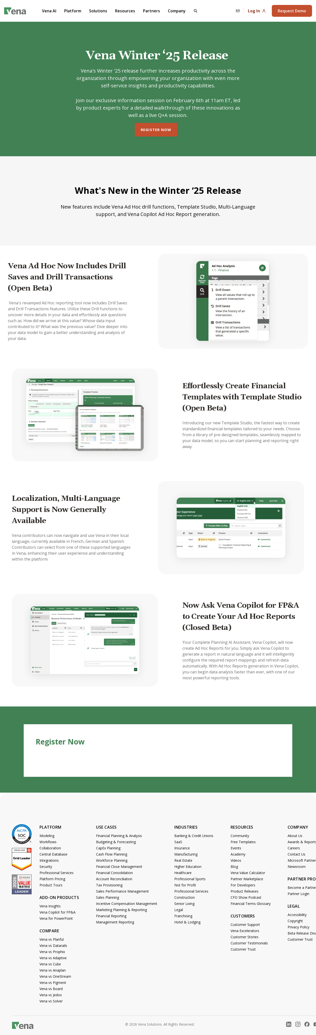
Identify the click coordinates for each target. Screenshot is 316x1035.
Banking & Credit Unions (193, 835)
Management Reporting (115, 922)
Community (240, 835)
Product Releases (244, 891)
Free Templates (243, 842)
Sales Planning (107, 897)
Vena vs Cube (50, 964)
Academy (238, 854)
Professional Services (57, 872)
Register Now (156, 129)
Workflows (48, 842)
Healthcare (183, 872)
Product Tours (51, 885)
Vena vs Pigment (53, 982)
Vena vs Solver (51, 1001)
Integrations (49, 860)
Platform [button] (72, 11)
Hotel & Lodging (187, 922)
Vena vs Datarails (53, 945)
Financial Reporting (111, 916)
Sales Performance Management (122, 891)
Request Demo (292, 11)
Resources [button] (125, 11)
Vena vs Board (51, 988)
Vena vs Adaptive (53, 958)
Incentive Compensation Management (126, 903)
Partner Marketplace (247, 879)
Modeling (47, 835)
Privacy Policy (298, 927)
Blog (234, 866)
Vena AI (49, 11)
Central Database (53, 854)
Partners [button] (151, 11)
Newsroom (297, 866)
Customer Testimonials (249, 943)
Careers (294, 848)
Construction (184, 897)
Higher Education (187, 866)
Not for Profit (185, 885)
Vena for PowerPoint (56, 918)
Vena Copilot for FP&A (58, 912)
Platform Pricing (52, 879)
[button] (196, 11)
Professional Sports (190, 879)
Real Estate (183, 860)
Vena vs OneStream (55, 976)
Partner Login (298, 893)
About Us (295, 835)
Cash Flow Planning (111, 854)
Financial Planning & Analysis (119, 835)
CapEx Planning (108, 848)
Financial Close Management (119, 866)
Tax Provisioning (109, 885)
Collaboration (50, 848)
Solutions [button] (98, 11)
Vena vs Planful (52, 939)
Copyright (295, 920)
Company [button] (177, 11)
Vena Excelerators (245, 930)
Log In (257, 11)
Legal (178, 909)
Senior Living (184, 903)
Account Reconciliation (114, 879)
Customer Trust (243, 949)
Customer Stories (244, 937)
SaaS (178, 842)
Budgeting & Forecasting (116, 842)
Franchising (183, 916)
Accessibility (297, 914)
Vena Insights (50, 906)
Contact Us (296, 854)
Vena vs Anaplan (53, 970)
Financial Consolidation (114, 872)
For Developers (243, 885)
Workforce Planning (111, 860)
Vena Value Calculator (248, 872)
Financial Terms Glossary (251, 903)
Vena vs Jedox (51, 995)
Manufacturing (186, 854)
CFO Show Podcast (246, 897)
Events (236, 848)
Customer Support (245, 924)
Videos (236, 860)
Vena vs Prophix (52, 951)
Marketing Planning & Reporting (121, 909)
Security (46, 866)
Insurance (182, 848)
